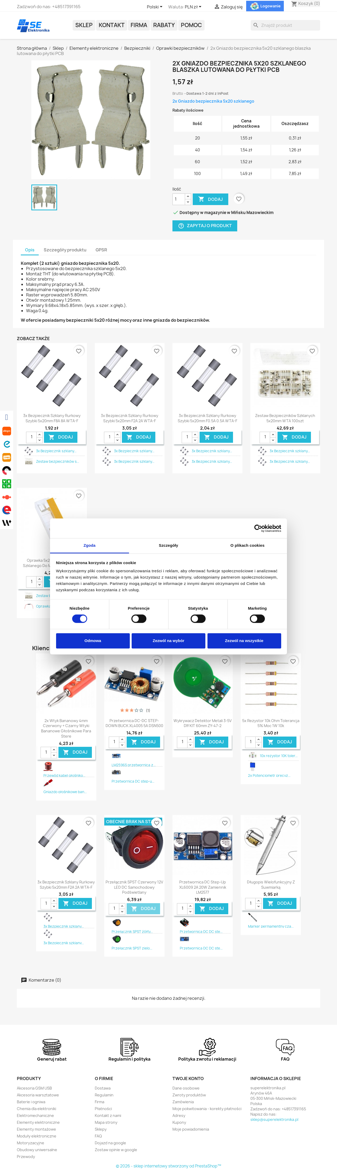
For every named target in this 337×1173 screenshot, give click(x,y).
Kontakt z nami (108, 1115)
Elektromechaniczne (35, 1115)
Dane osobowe (186, 1088)
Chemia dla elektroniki (36, 1108)
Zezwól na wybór (168, 640)
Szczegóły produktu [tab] (65, 250)
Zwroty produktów (189, 1094)
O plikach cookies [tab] (247, 545)
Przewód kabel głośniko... (64, 775)
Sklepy (101, 1129)
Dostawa (103, 1088)
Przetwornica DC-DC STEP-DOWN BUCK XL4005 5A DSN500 (134, 723)
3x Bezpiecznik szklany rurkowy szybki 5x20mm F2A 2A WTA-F (129, 418)
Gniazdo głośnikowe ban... (65, 791)
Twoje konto (188, 1078)
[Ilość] (178, 199)
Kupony (179, 1122)
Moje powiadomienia (190, 1129)
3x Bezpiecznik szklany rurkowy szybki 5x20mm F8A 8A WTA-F (52, 418)
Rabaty (164, 25)
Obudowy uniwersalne (37, 1149)
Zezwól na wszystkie (244, 640)
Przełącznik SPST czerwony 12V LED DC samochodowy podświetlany (134, 887)
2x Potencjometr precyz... (269, 775)
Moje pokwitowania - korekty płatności (206, 1108)
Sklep (84, 25)
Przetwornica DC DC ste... (201, 931)
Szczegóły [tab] (168, 545)
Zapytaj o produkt (205, 225)
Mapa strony (106, 1122)
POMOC (191, 25)
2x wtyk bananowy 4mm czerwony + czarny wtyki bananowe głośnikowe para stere (66, 728)
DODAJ (60, 437)
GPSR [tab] (101, 250)
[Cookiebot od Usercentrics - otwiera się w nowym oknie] (258, 528)
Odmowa (93, 640)
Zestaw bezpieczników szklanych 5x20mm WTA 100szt (285, 418)
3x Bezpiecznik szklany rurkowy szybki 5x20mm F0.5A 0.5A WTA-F (207, 418)
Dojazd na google (110, 1142)
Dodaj (210, 199)
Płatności (103, 1108)
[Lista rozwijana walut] (194, 7)
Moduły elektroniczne (36, 1136)
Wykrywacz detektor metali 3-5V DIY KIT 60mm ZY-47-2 (203, 723)
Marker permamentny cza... (271, 926)
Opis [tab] (29, 250)
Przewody (26, 1156)
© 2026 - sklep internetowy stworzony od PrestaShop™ (168, 1166)
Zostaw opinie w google (116, 1149)
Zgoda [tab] (89, 545)
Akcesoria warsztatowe (38, 1094)
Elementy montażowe (36, 1129)
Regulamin (104, 1094)
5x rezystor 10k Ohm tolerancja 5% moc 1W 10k (270, 723)
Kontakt (112, 25)
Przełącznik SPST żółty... (132, 931)
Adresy (178, 1115)
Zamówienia (183, 1101)
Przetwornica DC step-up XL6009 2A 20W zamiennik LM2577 (202, 887)
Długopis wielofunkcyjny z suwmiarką (271, 884)
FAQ (98, 1136)
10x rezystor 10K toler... (279, 755)
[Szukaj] (285, 25)
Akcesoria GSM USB (34, 1088)
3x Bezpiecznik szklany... (56, 451)
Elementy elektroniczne (38, 1122)
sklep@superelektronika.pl (274, 1119)
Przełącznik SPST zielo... (132, 948)
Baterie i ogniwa (31, 1101)
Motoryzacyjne (30, 1142)
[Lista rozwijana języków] (155, 7)
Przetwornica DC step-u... (133, 781)
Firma (139, 25)
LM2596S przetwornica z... (134, 765)
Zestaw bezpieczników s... (57, 461)
